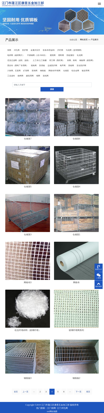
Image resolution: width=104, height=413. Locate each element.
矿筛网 (26, 71)
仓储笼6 (76, 134)
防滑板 (42, 65)
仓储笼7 (28, 134)
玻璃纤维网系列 (76, 326)
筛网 (9, 50)
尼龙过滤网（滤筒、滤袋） (18, 60)
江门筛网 (51, 403)
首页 (16, 387)
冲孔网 (17, 50)
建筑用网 (30, 76)
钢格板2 (76, 374)
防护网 (25, 50)
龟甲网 (63, 65)
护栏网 (60, 50)
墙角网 (34, 65)
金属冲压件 (35, 50)
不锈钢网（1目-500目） (37, 55)
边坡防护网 (52, 65)
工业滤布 (11, 76)
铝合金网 (75, 71)
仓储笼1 (76, 230)
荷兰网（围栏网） (56, 60)
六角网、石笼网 (14, 71)
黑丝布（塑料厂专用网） (17, 65)
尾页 (88, 387)
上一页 (25, 387)
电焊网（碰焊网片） (15, 55)
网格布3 (28, 278)
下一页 (78, 387)
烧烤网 (20, 76)
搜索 (92, 85)
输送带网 (85, 71)
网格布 (76, 278)
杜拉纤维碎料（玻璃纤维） (28, 326)
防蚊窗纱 (70, 55)
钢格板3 (28, 374)
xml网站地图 (52, 407)
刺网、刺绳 (72, 60)
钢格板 (43, 71)
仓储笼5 (28, 182)
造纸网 (45, 76)
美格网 (71, 65)
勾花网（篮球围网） (74, 50)
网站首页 (84, 39)
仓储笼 (66, 71)
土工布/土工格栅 (40, 60)
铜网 (38, 76)
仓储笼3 (28, 230)
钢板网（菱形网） (87, 60)
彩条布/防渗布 (49, 50)
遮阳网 (53, 55)
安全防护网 (81, 65)
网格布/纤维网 (54, 71)
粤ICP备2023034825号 (52, 410)
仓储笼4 (76, 182)
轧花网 (80, 55)
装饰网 (34, 71)
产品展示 (94, 39)
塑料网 (61, 55)
